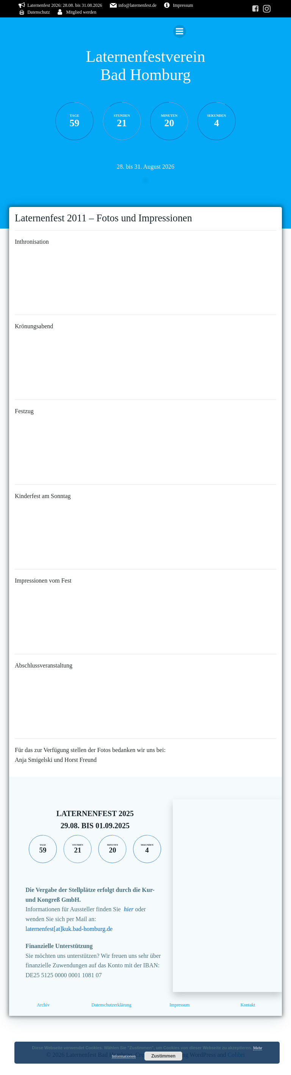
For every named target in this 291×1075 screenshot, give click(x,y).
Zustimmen (163, 1056)
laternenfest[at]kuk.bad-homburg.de (69, 929)
